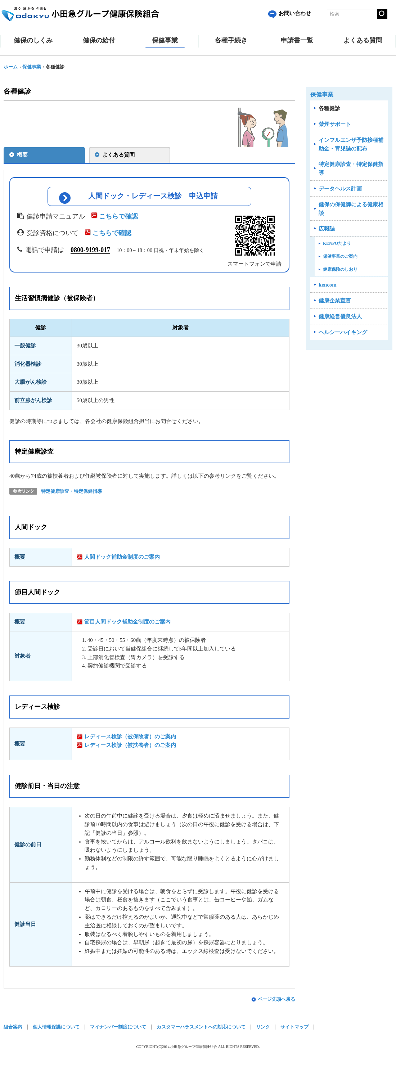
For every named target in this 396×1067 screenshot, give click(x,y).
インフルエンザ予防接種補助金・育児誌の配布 (351, 144)
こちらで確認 (118, 218)
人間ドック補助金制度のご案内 (122, 559)
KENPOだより (337, 243)
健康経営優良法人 (340, 316)
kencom (328, 285)
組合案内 (13, 1028)
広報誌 (327, 228)
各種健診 (329, 108)
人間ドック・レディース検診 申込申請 (153, 197)
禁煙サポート (335, 124)
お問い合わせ (289, 13)
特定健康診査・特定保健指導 (71, 493)
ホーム (11, 66)
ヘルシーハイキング (343, 332)
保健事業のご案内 (340, 256)
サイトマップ (294, 1028)
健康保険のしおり (340, 269)
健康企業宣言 (335, 300)
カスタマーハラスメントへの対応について (201, 1028)
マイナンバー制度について (118, 1028)
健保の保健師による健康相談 (351, 209)
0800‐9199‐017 (90, 251)
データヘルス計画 (340, 189)
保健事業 (31, 66)
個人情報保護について (56, 1028)
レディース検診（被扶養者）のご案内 (130, 747)
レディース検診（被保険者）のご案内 (130, 738)
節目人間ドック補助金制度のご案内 (127, 624)
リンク (263, 1028)
